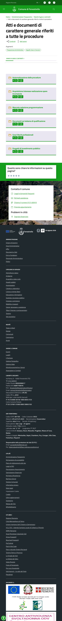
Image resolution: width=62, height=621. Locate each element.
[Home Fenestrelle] (25, 9)
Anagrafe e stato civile (13, 279)
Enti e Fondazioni (11, 255)
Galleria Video (10, 364)
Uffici (7, 249)
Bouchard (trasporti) (12, 540)
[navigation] (4, 9)
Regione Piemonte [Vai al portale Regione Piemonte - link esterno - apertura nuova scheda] (11, 3)
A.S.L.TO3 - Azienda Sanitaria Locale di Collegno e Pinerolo (25, 527)
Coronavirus (10, 337)
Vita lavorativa (10, 316)
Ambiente (9, 276)
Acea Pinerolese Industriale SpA (16, 534)
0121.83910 (12, 381)
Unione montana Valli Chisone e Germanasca (20, 524)
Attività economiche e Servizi (15, 367)
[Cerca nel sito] (53, 9)
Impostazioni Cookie (12, 491)
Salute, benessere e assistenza (16, 307)
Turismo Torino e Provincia (14, 552)
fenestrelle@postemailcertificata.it (21, 388)
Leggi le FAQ (10, 466)
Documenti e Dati (11, 252)
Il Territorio (9, 358)
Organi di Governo (12, 243)
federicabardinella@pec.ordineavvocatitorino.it (24, 447)
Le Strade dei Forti (12, 556)
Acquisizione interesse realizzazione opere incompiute (29, 92)
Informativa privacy (12, 485)
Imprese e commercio (13, 301)
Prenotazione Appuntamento (15, 469)
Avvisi (8, 340)
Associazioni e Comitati (13, 370)
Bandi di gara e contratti (42, 17)
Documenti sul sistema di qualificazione (28, 121)
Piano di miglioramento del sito (16, 463)
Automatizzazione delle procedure (26, 77)
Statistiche (9, 500)
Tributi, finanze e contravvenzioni (16, 310)
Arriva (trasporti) (11, 537)
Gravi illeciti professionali (22, 134)
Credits (8, 494)
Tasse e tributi (10, 328)
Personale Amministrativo (14, 258)
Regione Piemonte (12, 518)
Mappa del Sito (11, 504)
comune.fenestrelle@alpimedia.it (21, 390)
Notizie (8, 331)
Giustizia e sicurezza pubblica (15, 298)
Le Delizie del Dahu (12, 559)
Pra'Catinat (9, 543)
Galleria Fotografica (12, 361)
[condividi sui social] (11, 41)
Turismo (8, 313)
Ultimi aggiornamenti (12, 497)
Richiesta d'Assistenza (13, 475)
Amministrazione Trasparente (22, 17)
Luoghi (8, 355)
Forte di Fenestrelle (12, 565)
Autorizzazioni (10, 285)
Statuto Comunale (12, 482)
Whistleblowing (11, 507)
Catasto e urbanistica (13, 288)
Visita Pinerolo (10, 562)
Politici (8, 261)
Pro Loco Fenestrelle (12, 568)
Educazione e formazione (14, 295)
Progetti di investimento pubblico (26, 148)
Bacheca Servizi (11, 479)
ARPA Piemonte (11, 531)
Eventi (8, 352)
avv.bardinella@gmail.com (18, 445)
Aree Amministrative (12, 246)
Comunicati (9, 334)
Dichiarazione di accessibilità (15, 460)
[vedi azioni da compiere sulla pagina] (21, 41)
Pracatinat (9, 574)
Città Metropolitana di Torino (15, 521)
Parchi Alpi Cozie (11, 546)
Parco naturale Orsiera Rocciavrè (16, 549)
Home (8, 17)
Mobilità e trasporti (12, 304)
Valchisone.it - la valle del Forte (16, 571)
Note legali (9, 488)
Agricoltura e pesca (12, 273)
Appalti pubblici (11, 282)
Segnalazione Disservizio (14, 472)
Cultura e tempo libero (13, 291)
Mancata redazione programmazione (27, 107)
